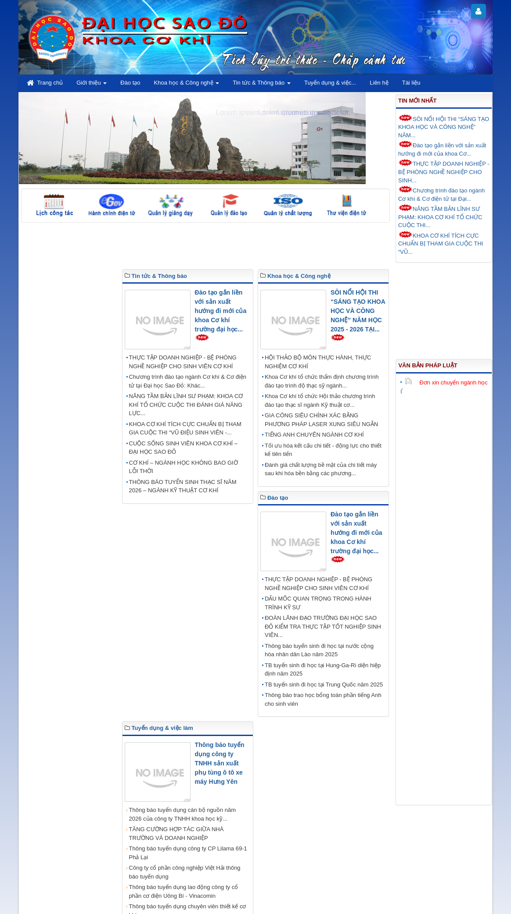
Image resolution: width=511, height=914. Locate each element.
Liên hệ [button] (379, 82)
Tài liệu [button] (411, 82)
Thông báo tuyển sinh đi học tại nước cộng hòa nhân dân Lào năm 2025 (319, 650)
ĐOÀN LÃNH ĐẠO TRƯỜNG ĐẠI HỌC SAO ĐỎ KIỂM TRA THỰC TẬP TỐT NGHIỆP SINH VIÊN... (323, 626)
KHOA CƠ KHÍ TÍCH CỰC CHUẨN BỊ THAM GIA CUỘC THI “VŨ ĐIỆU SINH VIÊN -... (185, 428)
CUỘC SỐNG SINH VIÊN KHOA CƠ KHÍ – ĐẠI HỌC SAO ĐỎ (183, 447)
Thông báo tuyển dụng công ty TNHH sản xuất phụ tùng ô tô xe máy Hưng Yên (220, 763)
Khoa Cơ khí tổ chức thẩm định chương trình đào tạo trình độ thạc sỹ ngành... (321, 381)
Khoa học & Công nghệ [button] (187, 85)
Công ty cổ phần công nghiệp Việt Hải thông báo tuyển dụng (185, 872)
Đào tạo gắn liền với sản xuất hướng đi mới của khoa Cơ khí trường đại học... (221, 311)
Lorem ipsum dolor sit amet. (304, 112)
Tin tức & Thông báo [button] (262, 85)
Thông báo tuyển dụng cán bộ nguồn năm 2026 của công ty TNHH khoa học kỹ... (182, 814)
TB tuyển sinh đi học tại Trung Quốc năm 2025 (324, 684)
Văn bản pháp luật (427, 365)
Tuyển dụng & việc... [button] (330, 82)
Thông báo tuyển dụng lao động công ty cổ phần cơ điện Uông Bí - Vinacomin (183, 891)
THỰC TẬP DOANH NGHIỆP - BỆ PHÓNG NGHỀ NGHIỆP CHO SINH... (443, 171)
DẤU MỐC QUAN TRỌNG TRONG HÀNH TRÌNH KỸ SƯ (318, 603)
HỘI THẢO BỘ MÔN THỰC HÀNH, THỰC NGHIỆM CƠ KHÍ (318, 362)
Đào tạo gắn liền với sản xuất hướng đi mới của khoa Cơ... (442, 149)
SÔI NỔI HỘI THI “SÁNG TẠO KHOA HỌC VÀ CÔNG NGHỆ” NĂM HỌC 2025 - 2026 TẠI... (358, 311)
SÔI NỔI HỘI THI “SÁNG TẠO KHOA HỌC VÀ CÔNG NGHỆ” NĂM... (443, 126)
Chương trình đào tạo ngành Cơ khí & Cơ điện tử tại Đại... (441, 194)
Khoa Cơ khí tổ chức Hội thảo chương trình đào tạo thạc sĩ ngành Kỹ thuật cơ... (320, 400)
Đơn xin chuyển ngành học (446, 382)
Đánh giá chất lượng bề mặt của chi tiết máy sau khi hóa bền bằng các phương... (321, 469)
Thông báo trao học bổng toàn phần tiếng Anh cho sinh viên (323, 699)
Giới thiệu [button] (91, 85)
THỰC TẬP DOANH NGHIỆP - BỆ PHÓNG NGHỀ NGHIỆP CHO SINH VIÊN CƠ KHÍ (183, 362)
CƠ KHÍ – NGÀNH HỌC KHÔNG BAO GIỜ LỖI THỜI (183, 467)
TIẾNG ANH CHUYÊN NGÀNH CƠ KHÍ (314, 434)
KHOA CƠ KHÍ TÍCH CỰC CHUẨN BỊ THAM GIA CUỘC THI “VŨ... (440, 243)
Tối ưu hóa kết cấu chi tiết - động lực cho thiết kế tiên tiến (323, 450)
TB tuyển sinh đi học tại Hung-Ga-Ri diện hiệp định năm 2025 (323, 669)
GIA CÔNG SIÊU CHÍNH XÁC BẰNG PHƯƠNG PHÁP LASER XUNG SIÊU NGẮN (321, 419)
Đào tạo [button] (130, 82)
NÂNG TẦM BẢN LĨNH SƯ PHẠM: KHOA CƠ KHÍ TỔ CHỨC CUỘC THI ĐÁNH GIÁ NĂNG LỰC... (186, 404)
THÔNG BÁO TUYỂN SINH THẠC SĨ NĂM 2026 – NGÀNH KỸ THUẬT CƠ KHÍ (183, 486)
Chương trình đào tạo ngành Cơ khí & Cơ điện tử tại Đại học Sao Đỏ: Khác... (187, 381)
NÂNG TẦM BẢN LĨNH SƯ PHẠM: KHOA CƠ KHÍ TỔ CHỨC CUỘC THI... (440, 216)
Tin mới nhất (417, 100)
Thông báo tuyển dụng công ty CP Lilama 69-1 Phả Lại (188, 853)
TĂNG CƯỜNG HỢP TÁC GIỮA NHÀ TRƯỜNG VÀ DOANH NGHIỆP (176, 833)
